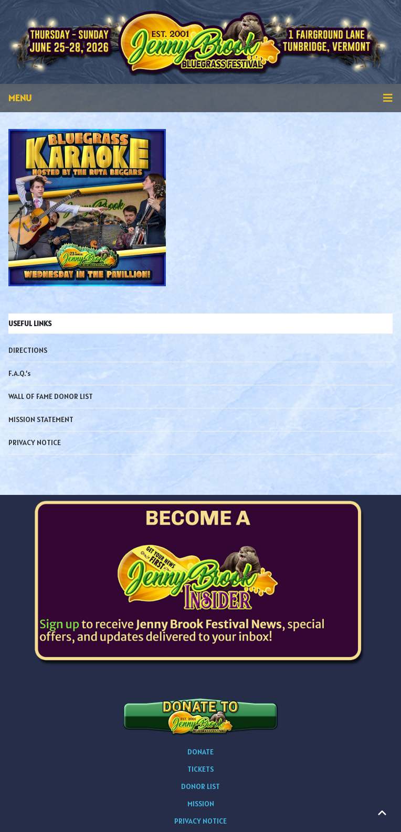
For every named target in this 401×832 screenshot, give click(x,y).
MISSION (200, 803)
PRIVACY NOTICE (34, 442)
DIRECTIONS (27, 350)
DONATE (200, 752)
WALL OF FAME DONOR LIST (50, 396)
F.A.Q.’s (19, 373)
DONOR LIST (200, 786)
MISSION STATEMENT (40, 419)
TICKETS (200, 769)
